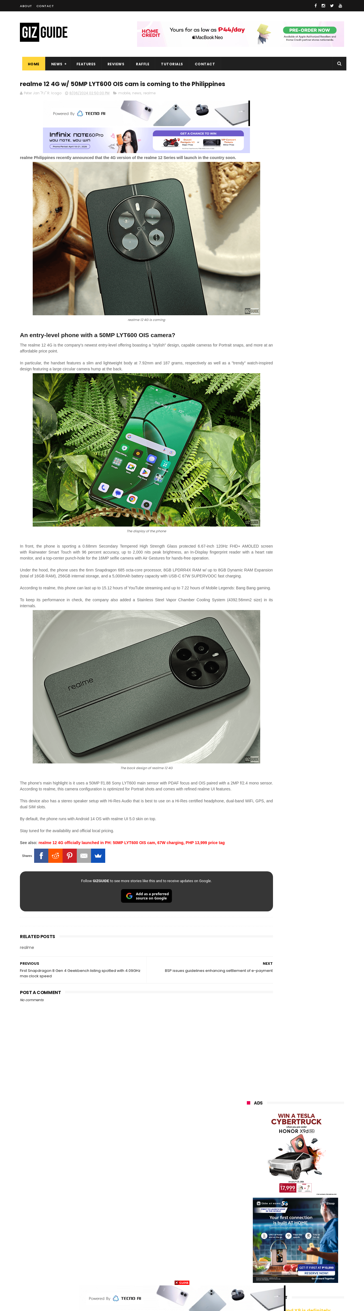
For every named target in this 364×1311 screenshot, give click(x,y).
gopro (306, 1264)
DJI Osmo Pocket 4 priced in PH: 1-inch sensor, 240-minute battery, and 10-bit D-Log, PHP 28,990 (309, 532)
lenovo (249, 1190)
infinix (279, 1180)
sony (281, 1190)
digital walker (254, 1232)
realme (149, 104)
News (54, 64)
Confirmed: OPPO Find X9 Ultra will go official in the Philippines (309, 556)
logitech (250, 1243)
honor (281, 1169)
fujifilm (279, 1211)
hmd (278, 1264)
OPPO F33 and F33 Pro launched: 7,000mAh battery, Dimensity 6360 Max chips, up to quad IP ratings (310, 699)
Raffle (140, 64)
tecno (312, 1190)
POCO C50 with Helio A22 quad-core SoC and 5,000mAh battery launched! (310, 474)
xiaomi (280, 1159)
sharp (309, 1211)
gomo (314, 1253)
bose (304, 1274)
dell (302, 1243)
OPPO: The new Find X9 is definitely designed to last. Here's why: (288, 294)
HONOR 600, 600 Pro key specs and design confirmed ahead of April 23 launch (310, 585)
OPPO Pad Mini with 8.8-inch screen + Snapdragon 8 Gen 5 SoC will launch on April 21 (308, 726)
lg (307, 1180)
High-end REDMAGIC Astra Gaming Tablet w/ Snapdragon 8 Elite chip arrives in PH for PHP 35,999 (309, 503)
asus (312, 1169)
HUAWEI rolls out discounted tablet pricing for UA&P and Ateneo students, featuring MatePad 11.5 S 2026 (306, 670)
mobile (124, 104)
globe (248, 1180)
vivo (311, 1159)
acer (247, 1201)
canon (278, 1222)
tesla (248, 1274)
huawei (249, 1148)
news (136, 104)
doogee (292, 1232)
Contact (45, 6)
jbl (278, 1243)
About (26, 6)
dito (275, 1201)
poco (247, 1211)
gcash (304, 1201)
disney (249, 1264)
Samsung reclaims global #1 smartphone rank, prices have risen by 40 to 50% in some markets (308, 614)
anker (285, 1253)
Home (31, 64)
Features (84, 64)
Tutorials (170, 64)
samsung (288, 1148)
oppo (248, 1159)
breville (277, 1274)
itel (305, 1222)
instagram (252, 1253)
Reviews (113, 64)
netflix (249, 1222)
